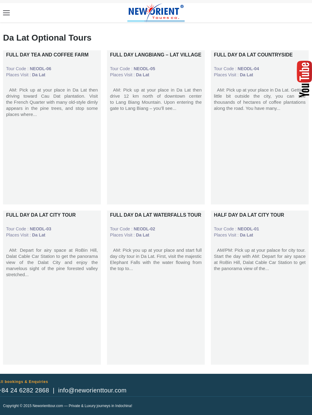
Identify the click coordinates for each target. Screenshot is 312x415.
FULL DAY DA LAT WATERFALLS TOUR (155, 215)
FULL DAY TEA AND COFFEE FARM (47, 54)
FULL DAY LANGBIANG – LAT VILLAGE (155, 54)
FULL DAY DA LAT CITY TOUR (41, 215)
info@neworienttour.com (92, 390)
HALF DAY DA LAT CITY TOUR (249, 215)
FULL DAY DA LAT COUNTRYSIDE (253, 54)
